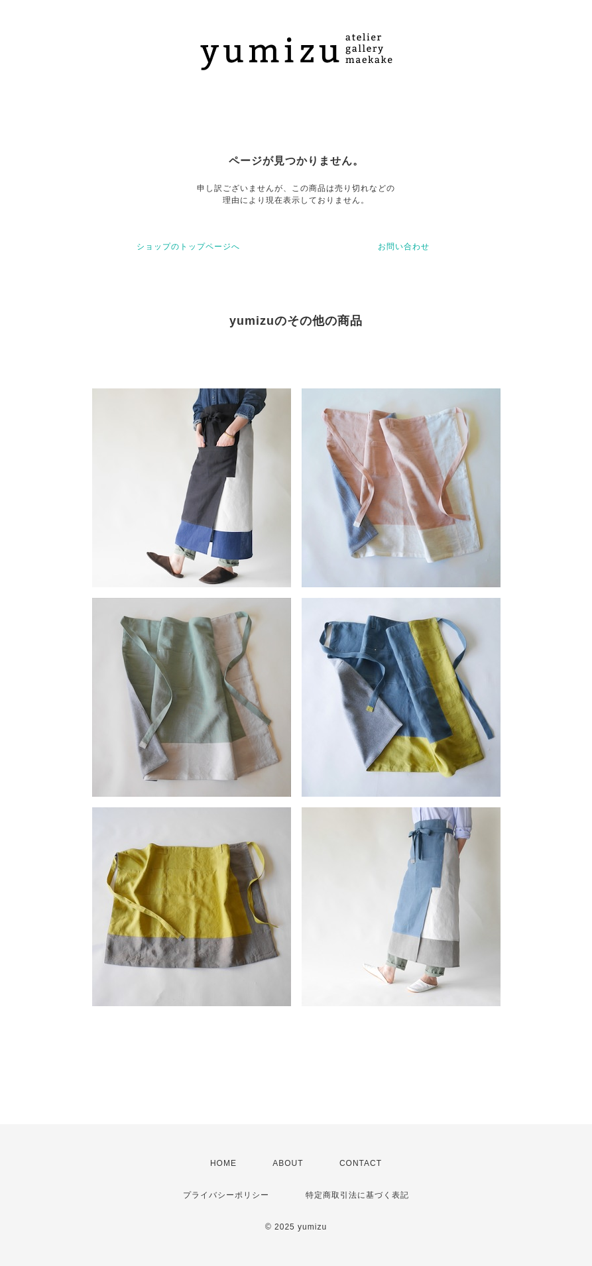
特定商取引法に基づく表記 (357, 1195)
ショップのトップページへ (188, 246)
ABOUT (287, 1163)
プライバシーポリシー (226, 1195)
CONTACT (360, 1163)
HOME (223, 1163)
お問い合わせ (404, 246)
